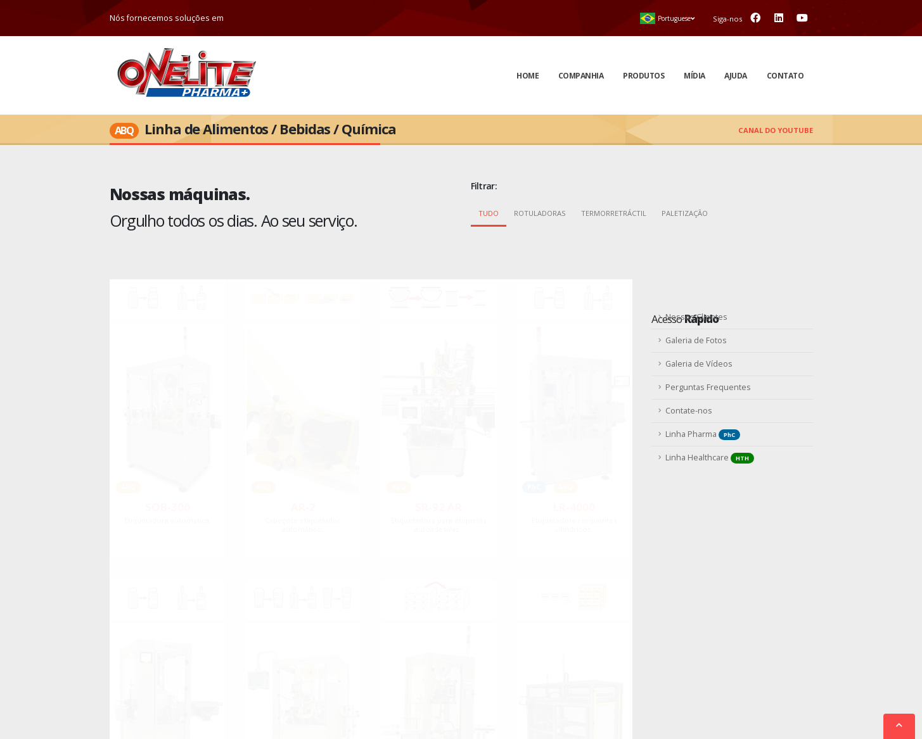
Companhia (581, 75)
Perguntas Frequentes (708, 387)
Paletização (685, 213)
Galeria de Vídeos (699, 363)
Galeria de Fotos (696, 340)
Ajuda (735, 75)
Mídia (694, 75)
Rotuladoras (540, 213)
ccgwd (589, 710)
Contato (785, 75)
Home (527, 75)
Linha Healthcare (709, 458)
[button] (667, 18)
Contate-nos (688, 410)
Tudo (488, 213)
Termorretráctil (613, 213)
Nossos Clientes (696, 317)
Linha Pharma (702, 434)
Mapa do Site (547, 710)
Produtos (643, 75)
